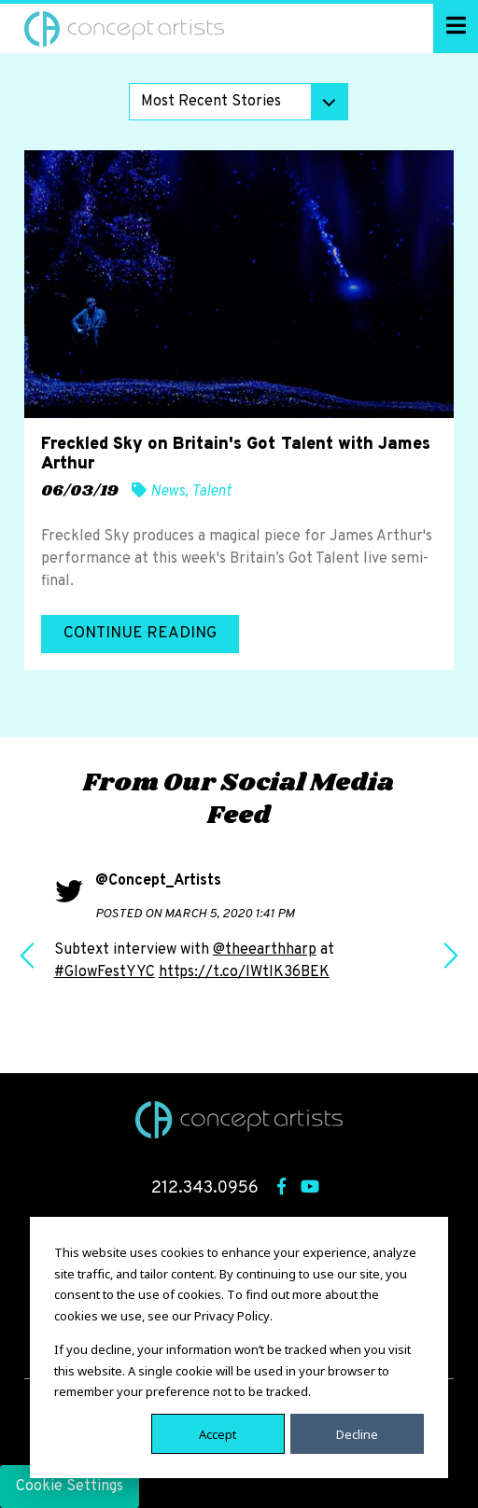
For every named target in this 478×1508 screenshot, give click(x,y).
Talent (211, 491)
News (167, 491)
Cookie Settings (69, 1486)
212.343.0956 (205, 1188)
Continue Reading (140, 633)
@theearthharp (264, 950)
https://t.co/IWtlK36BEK (244, 972)
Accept (217, 1433)
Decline (357, 1433)
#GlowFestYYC (104, 972)
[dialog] (239, 1347)
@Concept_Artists (158, 881)
